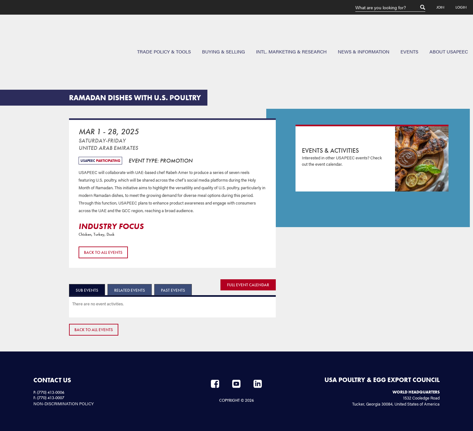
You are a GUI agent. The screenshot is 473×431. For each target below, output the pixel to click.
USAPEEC (25, 38)
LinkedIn (258, 384)
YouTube (236, 384)
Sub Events (87, 290)
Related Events (129, 290)
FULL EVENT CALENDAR (248, 285)
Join (440, 7)
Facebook (215, 384)
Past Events (173, 290)
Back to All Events (103, 252)
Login (461, 7)
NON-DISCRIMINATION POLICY (63, 403)
